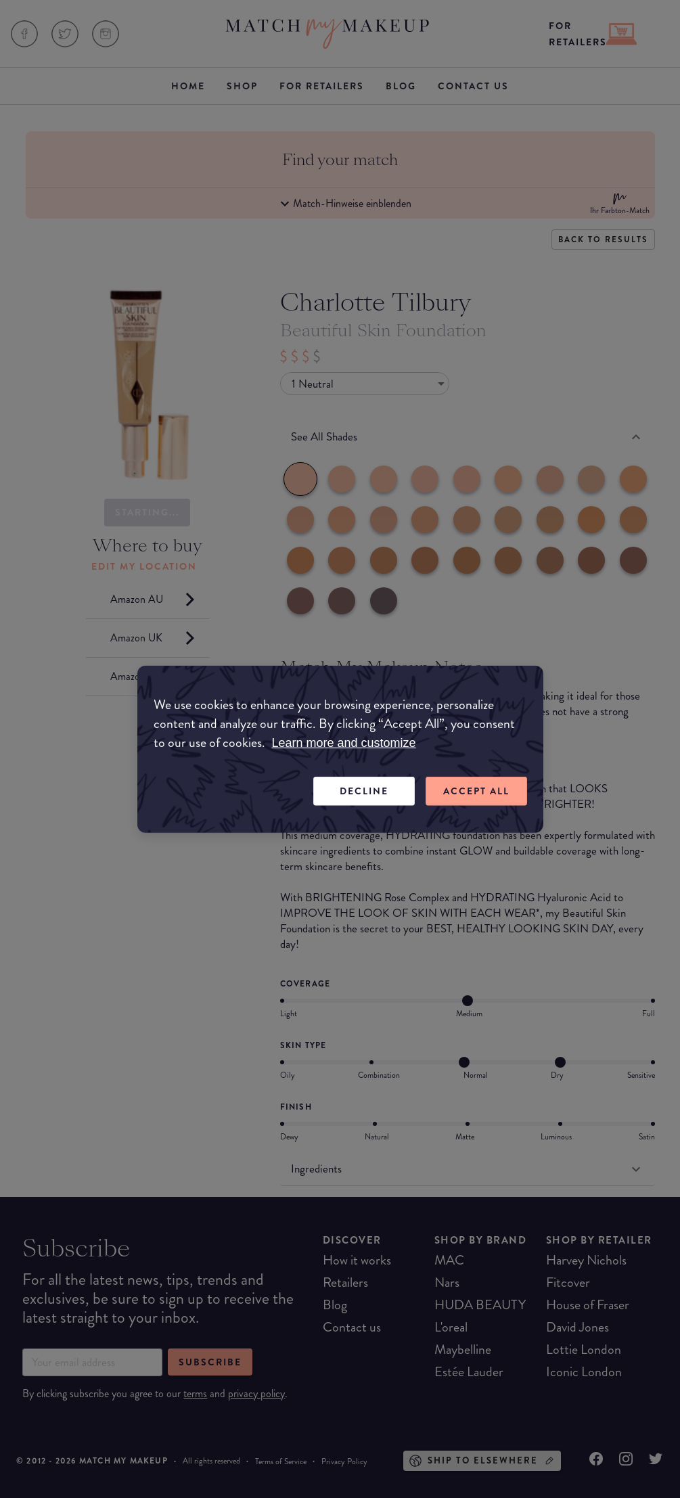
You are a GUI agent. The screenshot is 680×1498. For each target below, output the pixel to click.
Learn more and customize (344, 743)
